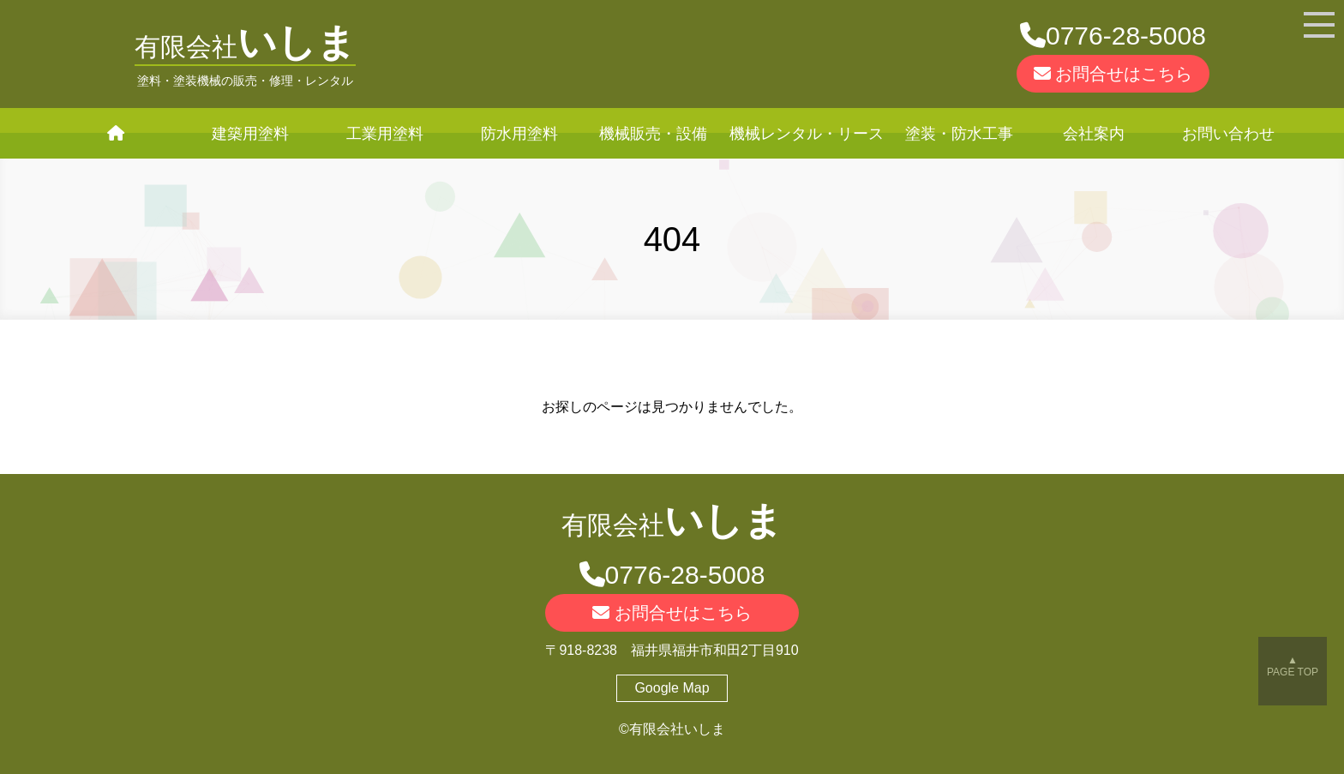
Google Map (671, 688)
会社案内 (1094, 133)
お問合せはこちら (1113, 73)
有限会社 (245, 47)
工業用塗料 (384, 133)
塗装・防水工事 (959, 133)
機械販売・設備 (653, 133)
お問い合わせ (1228, 133)
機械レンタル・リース (806, 133)
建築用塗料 (250, 133)
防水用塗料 (519, 133)
